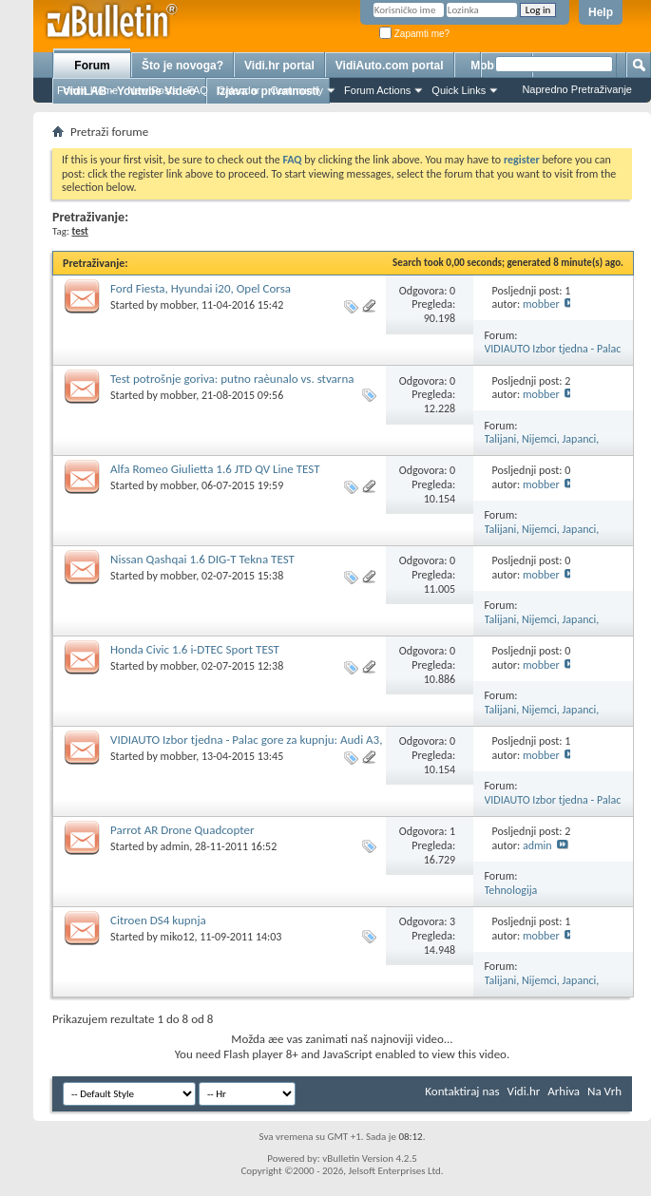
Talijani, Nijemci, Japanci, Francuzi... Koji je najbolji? (544, 446)
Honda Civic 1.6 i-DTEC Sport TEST (194, 649)
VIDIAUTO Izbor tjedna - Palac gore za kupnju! (553, 356)
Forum (91, 65)
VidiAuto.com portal (389, 65)
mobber (179, 305)
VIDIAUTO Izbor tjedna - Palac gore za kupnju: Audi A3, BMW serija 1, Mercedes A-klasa (246, 747)
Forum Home (87, 90)
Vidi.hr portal (279, 65)
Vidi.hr (524, 1091)
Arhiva (563, 1091)
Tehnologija (511, 890)
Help (600, 12)
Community (296, 90)
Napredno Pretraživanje (577, 89)
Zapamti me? (414, 33)
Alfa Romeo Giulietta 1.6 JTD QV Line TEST (215, 469)
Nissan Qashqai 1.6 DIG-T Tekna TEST (202, 559)
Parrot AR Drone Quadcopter (182, 830)
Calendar (239, 90)
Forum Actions (377, 90)
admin (175, 846)
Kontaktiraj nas (462, 1091)
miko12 (178, 936)
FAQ (197, 90)
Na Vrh (604, 1091)
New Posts (152, 90)
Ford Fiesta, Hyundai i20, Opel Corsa (200, 288)
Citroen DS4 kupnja (158, 920)
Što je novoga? (182, 65)
